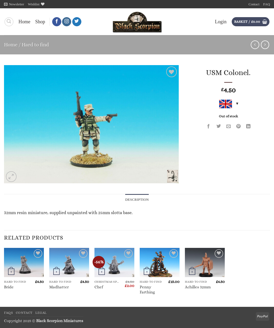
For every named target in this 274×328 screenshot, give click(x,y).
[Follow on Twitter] (76, 22)
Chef (98, 287)
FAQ (266, 4)
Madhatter (59, 287)
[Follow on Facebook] (56, 22)
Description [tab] (137, 199)
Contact (254, 4)
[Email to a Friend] (228, 126)
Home (24, 21)
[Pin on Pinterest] (238, 126)
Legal (40, 313)
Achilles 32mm (198, 287)
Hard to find (35, 44)
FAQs (8, 313)
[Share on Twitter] (218, 126)
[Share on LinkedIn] (248, 126)
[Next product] (255, 44)
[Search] (9, 21)
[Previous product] (265, 44)
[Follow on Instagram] (66, 22)
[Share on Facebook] (208, 126)
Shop (40, 21)
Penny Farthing (147, 289)
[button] (14, 4)
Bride (9, 287)
